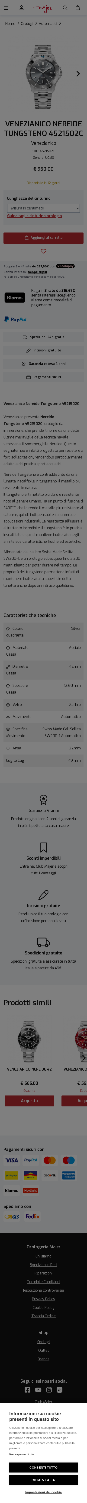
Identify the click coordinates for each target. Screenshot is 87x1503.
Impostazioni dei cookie (43, 1492)
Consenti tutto (43, 1467)
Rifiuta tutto (43, 1480)
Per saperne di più (21, 1454)
